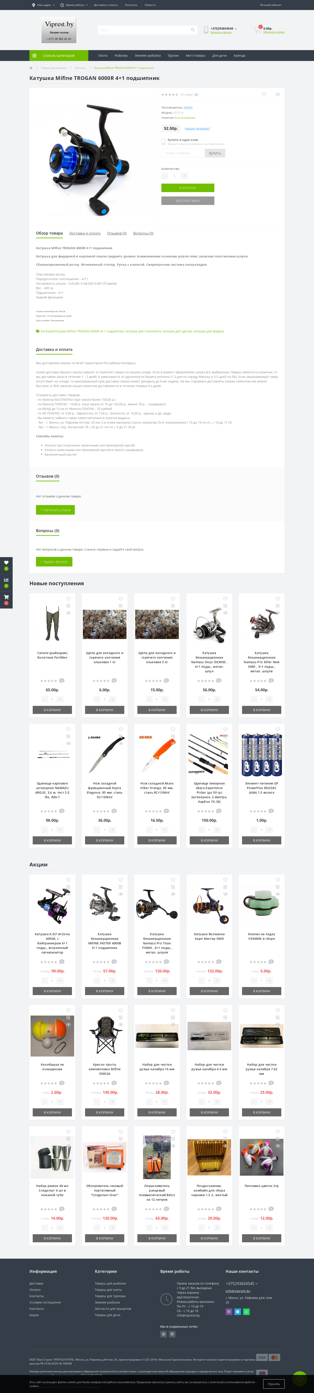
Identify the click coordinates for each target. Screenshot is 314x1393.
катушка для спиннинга (143, 331)
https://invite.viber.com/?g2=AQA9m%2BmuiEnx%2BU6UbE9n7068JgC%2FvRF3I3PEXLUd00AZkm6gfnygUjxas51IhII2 (172, 1334)
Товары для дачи (107, 1315)
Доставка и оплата (106, 5)
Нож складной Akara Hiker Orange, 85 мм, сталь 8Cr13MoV (156, 788)
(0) (196, 94)
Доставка (36, 1283)
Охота (103, 55)
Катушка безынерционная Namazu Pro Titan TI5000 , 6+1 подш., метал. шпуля (157, 943)
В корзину (188, 188)
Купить (215, 153)
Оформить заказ (274, 32)
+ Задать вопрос (54, 561)
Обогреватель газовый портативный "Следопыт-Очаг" (104, 1190)
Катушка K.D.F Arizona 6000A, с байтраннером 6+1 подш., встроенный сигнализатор (52, 943)
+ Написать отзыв (55, 509)
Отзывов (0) (117, 233)
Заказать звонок (221, 32)
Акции (34, 1315)
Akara (188, 107)
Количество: (170, 169)
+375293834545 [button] (242, 1283)
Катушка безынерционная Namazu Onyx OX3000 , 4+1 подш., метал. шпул (209, 662)
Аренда (239, 55)
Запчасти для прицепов (113, 1309)
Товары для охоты (108, 1290)
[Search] (192, 30)
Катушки (80, 68)
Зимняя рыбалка (148, 55)
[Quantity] (174, 176)
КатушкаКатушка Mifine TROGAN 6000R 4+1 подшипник (82, 331)
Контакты (131, 5)
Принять (274, 1384)
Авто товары (195, 55)
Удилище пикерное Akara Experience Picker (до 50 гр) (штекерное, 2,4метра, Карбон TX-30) (209, 792)
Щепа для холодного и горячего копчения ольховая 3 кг (157, 657)
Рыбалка (121, 55)
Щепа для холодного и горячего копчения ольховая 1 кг (104, 657)
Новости (150, 5)
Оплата (35, 1290)
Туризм (173, 55)
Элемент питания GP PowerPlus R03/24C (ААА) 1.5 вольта (261, 788)
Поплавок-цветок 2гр (262, 1186)
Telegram (237, 1311)
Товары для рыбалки (54, 68)
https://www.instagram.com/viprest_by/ (163, 1334)
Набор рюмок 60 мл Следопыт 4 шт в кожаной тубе (52, 1190)
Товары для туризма (110, 1296)
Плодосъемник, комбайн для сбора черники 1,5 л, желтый (209, 1190)
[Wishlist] (264, 94)
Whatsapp (246, 1311)
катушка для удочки (177, 331)
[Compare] (278, 94)
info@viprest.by (238, 1291)
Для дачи (219, 55)
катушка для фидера (209, 331)
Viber (228, 1311)
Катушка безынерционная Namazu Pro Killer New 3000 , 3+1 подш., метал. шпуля (261, 662)
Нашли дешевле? (197, 128)
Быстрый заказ (188, 201)
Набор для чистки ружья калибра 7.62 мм (261, 1069)
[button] (6, 600)
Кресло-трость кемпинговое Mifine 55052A (105, 1069)
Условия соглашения (45, 1302)
